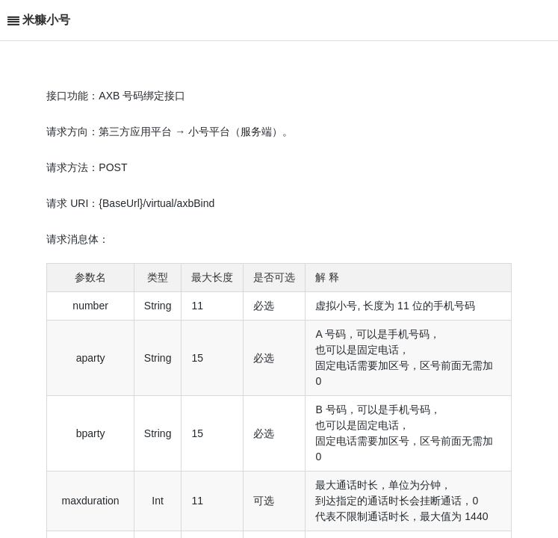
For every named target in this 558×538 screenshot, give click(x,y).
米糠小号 (46, 19)
